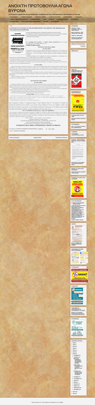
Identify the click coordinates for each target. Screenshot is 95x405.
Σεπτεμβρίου (77, 378)
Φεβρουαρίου (77, 387)
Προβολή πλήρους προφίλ (77, 219)
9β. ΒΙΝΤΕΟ (51, 19)
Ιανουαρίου (76, 389)
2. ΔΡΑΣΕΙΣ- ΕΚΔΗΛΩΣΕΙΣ (26, 16)
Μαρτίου (76, 385)
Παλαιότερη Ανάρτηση (61, 137)
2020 (74, 342)
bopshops (53, 402)
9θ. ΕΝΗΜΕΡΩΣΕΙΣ (55, 21)
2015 (74, 350)
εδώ (84, 314)
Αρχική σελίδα (37, 137)
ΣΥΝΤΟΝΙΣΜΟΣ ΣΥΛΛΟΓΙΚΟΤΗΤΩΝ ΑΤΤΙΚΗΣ (77, 134)
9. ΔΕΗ (44, 19)
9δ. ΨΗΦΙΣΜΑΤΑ (74, 19)
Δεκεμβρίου (76, 355)
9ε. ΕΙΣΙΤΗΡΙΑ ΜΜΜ (14, 21)
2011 (74, 393)
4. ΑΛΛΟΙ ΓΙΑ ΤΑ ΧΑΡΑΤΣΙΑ (54, 16)
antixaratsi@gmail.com (76, 38)
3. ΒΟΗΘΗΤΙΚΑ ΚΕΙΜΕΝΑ (40, 16)
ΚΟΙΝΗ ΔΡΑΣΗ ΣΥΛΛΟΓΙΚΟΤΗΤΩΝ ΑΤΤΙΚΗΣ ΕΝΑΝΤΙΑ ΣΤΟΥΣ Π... (78, 367)
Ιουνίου (75, 380)
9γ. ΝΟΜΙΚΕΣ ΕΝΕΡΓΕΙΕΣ (62, 19)
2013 (74, 353)
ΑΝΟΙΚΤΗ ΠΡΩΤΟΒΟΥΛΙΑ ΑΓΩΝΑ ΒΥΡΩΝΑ (78, 203)
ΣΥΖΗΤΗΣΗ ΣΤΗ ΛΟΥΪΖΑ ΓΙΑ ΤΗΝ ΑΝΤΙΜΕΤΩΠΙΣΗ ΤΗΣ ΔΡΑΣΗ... (78, 373)
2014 (74, 351)
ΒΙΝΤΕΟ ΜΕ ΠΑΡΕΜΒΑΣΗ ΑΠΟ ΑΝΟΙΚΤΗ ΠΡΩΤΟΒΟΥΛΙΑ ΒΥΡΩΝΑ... (77, 361)
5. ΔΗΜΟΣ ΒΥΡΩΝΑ (67, 16)
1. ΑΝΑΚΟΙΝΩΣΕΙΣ (14, 16)
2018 (74, 344)
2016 (74, 348)
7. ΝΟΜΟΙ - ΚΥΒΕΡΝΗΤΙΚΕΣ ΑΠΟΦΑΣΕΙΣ (19, 19)
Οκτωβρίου (76, 376)
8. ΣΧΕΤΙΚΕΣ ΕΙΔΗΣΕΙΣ (35, 19)
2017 (74, 346)
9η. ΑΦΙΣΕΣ (45, 21)
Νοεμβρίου (76, 357)
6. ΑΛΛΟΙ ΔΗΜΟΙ (78, 16)
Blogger (61, 402)
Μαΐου (75, 382)
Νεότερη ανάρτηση (14, 137)
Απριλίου (76, 384)
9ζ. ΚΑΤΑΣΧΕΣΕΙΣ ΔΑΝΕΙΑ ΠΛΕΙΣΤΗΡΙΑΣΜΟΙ (31, 21)
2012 (74, 391)
